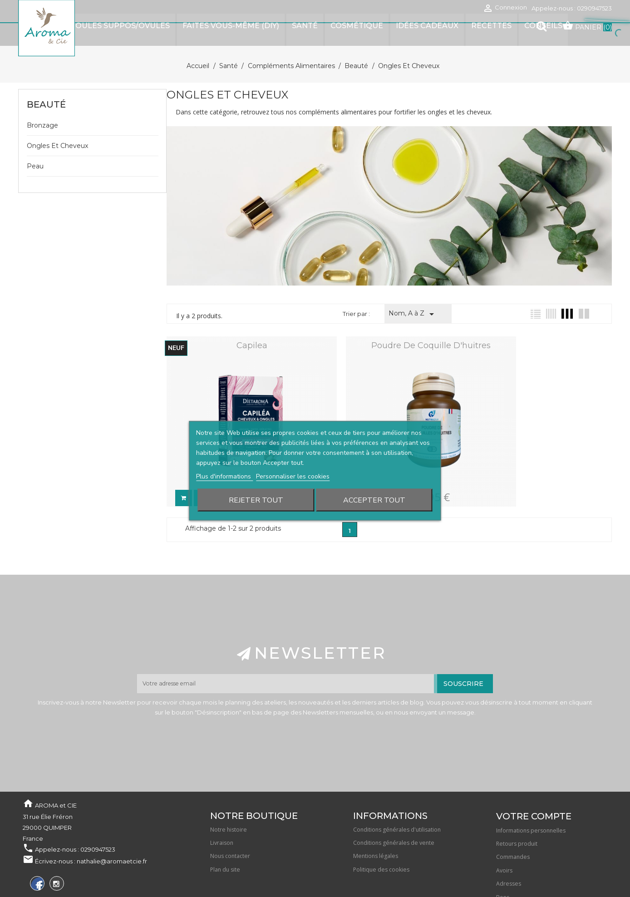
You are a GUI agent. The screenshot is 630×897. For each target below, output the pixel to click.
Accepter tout (374, 478)
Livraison (221, 793)
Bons (502, 847)
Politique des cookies (381, 819)
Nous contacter (230, 806)
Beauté (46, 82)
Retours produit (516, 794)
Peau (35, 144)
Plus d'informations (224, 454)
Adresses (508, 834)
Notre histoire (228, 779)
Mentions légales (375, 806)
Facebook (36, 835)
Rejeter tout (256, 478)
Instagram (55, 835)
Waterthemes (131, 869)
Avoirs (504, 820)
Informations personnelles (531, 780)
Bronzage (42, 103)
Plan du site (225, 819)
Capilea (237, 323)
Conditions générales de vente (393, 793)
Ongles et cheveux (57, 123)
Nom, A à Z (413, 291)
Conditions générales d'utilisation (397, 779)
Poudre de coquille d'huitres (389, 323)
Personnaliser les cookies (293, 454)
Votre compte (533, 765)
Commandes (513, 807)
